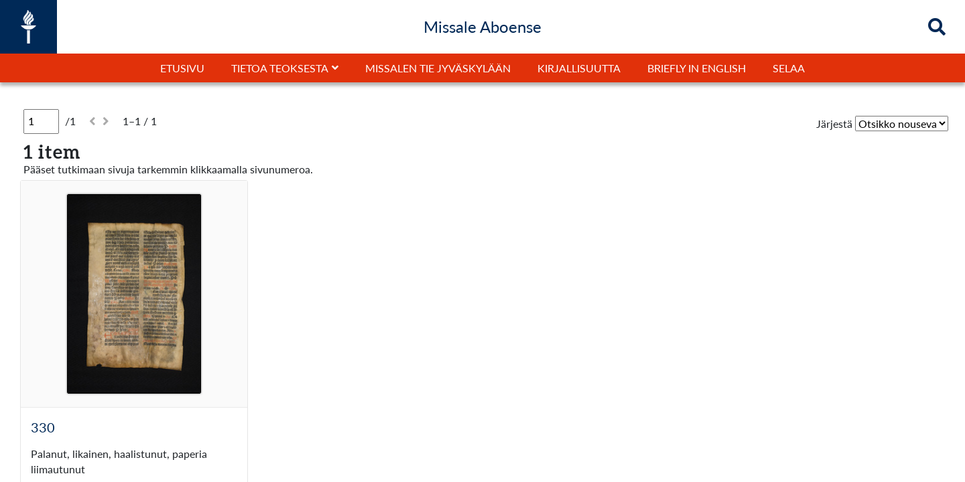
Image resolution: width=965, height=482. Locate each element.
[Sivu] (41, 121)
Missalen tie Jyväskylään (438, 68)
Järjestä (834, 123)
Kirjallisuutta (579, 68)
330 (43, 427)
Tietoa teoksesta (279, 68)
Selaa (789, 68)
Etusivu (182, 68)
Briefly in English (696, 68)
